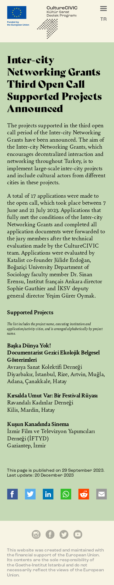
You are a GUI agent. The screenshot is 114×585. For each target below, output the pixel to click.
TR (103, 19)
